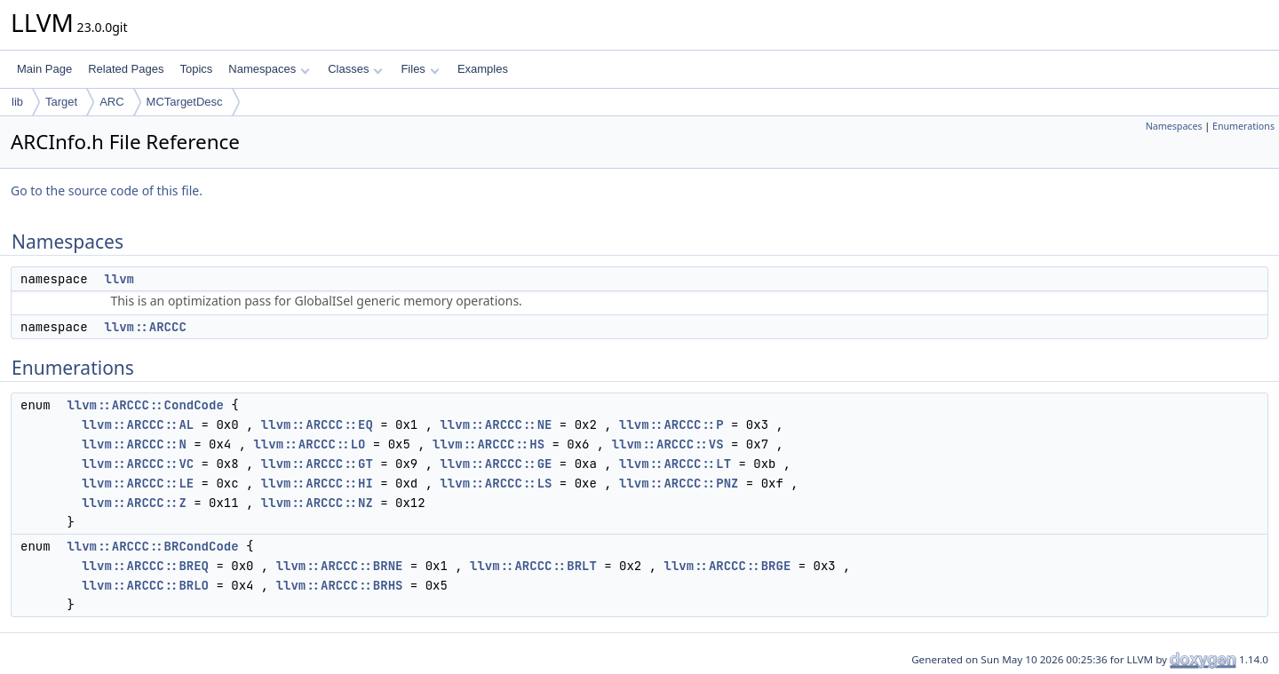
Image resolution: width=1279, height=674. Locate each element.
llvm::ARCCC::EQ (317, 424)
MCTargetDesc (185, 101)
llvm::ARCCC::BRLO (145, 585)
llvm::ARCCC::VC (138, 464)
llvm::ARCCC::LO (309, 444)
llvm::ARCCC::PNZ (678, 483)
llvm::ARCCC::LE (138, 483)
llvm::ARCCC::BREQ (145, 566)
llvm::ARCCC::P (671, 424)
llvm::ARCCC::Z (134, 503)
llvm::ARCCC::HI (317, 483)
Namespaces (268, 68)
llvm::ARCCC (145, 327)
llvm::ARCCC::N (134, 444)
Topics (195, 68)
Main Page (44, 68)
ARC (111, 101)
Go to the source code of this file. (107, 190)
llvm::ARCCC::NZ (317, 503)
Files (420, 68)
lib (17, 101)
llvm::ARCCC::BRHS (339, 585)
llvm (119, 279)
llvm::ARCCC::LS (496, 483)
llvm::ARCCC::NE (496, 424)
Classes (355, 68)
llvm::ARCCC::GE (496, 464)
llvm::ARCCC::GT (317, 464)
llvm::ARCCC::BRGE (726, 566)
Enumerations (1243, 126)
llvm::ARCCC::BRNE (339, 566)
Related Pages (125, 68)
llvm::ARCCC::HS (488, 444)
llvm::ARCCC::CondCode (145, 405)
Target (61, 101)
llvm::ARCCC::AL (138, 424)
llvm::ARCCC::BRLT (533, 566)
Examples (482, 68)
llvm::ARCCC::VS (668, 444)
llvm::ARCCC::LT (675, 464)
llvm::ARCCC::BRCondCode (152, 546)
